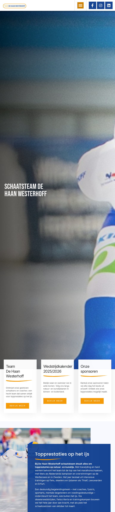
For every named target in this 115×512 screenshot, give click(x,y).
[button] (80, 5)
